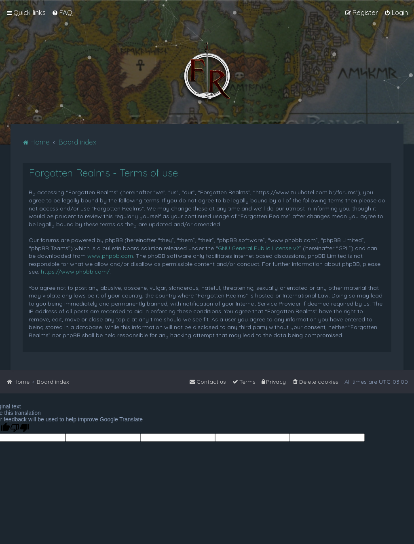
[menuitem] (62, 12)
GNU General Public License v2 (258, 248)
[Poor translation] (20, 428)
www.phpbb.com (110, 255)
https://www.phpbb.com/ (75, 271)
